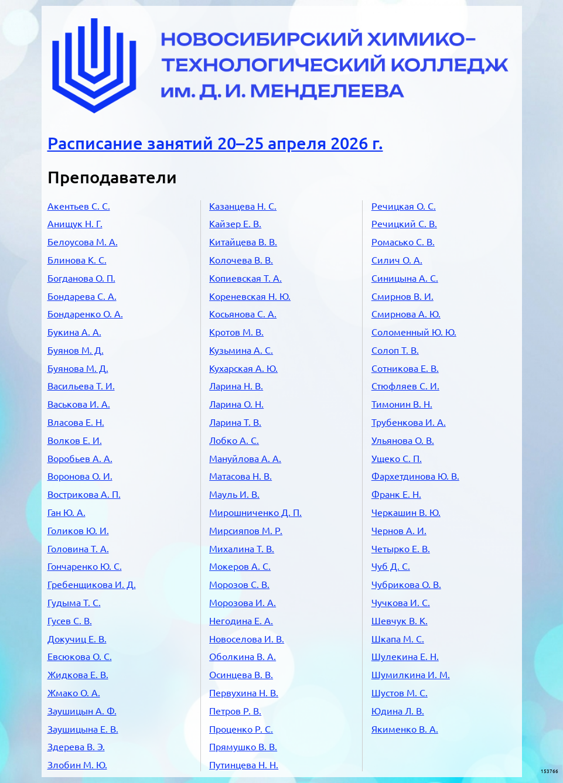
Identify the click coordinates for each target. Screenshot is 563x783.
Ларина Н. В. (236, 386)
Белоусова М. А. (82, 242)
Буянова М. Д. (77, 368)
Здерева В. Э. (76, 746)
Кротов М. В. (236, 332)
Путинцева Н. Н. (243, 765)
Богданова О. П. (81, 278)
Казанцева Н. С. (243, 206)
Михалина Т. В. (241, 548)
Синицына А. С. (404, 278)
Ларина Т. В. (235, 422)
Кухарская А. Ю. (243, 368)
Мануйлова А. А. (245, 458)
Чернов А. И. (398, 530)
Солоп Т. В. (395, 350)
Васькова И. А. (78, 404)
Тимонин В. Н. (401, 404)
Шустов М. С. (399, 693)
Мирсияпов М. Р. (245, 530)
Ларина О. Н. (236, 404)
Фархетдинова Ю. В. (415, 476)
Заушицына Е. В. (82, 729)
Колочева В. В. (241, 260)
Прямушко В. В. (243, 746)
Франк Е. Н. (396, 494)
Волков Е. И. (74, 440)
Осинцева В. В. (241, 674)
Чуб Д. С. (390, 566)
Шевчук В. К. (399, 621)
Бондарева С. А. (82, 296)
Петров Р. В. (235, 711)
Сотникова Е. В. (405, 368)
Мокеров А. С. (240, 566)
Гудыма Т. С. (74, 602)
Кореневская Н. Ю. (250, 296)
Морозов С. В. (239, 584)
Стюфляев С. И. (405, 386)
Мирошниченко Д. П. (255, 512)
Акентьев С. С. (78, 206)
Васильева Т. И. (81, 386)
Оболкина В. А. (242, 656)
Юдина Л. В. (397, 711)
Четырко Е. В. (400, 548)
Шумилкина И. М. (410, 674)
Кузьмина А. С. (241, 350)
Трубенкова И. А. (408, 422)
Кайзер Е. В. (235, 223)
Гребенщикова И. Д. (91, 584)
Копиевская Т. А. (245, 278)
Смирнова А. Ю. (406, 314)
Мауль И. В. (234, 494)
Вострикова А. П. (84, 494)
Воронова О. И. (79, 476)
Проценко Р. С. (241, 729)
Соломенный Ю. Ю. (413, 332)
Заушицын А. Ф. (82, 711)
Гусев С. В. (69, 621)
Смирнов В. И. (402, 296)
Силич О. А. (396, 260)
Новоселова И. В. (246, 639)
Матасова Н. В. (240, 476)
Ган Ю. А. (66, 512)
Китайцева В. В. (243, 242)
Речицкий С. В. (404, 223)
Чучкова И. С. (400, 602)
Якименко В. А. (404, 729)
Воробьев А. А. (79, 458)
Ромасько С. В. (403, 242)
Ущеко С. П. (396, 458)
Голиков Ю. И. (78, 530)
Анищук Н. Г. (75, 223)
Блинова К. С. (77, 260)
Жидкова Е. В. (77, 674)
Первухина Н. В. (243, 693)
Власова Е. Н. (75, 422)
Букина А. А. (74, 332)
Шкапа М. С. (397, 639)
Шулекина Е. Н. (405, 656)
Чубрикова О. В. (406, 584)
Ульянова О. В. (402, 440)
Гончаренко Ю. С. (84, 566)
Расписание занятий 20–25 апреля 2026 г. (215, 143)
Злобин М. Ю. (77, 765)
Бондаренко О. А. (85, 314)
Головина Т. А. (78, 548)
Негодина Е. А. (241, 621)
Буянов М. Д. (75, 350)
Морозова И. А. (242, 602)
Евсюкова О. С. (79, 656)
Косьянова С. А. (243, 314)
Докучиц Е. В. (77, 639)
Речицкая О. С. (403, 206)
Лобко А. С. (234, 440)
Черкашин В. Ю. (406, 512)
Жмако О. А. (73, 693)
